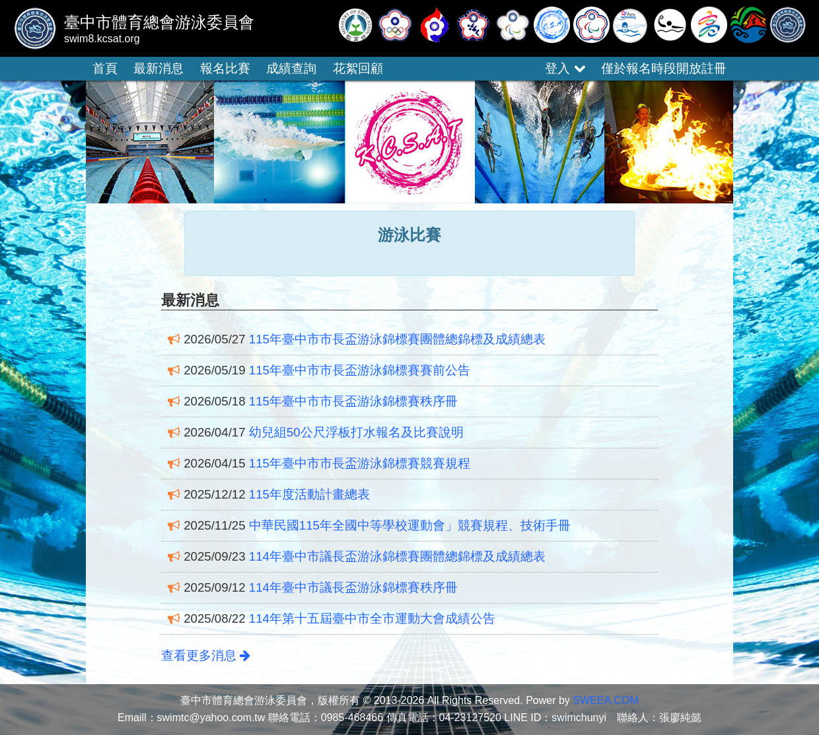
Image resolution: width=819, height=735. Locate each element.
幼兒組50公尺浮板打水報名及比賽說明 (356, 432)
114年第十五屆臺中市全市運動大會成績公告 (372, 618)
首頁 (105, 68)
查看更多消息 (205, 655)
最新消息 (158, 68)
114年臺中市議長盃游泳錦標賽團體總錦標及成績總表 (397, 556)
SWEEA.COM (606, 700)
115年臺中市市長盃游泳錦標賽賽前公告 (359, 370)
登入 (565, 68)
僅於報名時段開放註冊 (664, 68)
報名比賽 (225, 68)
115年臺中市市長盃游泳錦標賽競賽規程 (359, 463)
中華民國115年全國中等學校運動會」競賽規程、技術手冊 (410, 525)
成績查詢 (291, 68)
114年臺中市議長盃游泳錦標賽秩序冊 (353, 587)
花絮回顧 (358, 68)
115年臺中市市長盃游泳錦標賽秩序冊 (353, 401)
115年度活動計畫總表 (309, 494)
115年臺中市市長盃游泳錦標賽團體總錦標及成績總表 (397, 339)
